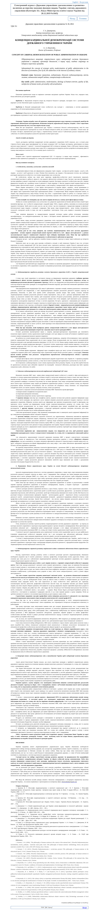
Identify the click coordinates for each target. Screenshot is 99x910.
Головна (83, 18)
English (75, 2)
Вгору (84, 907)
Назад (72, 18)
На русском (84, 2)
